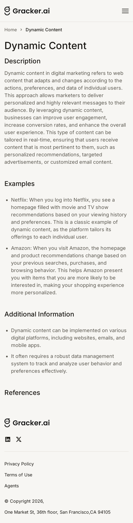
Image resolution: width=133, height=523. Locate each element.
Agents (11, 485)
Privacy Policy (19, 464)
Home (10, 29)
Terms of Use (18, 474)
